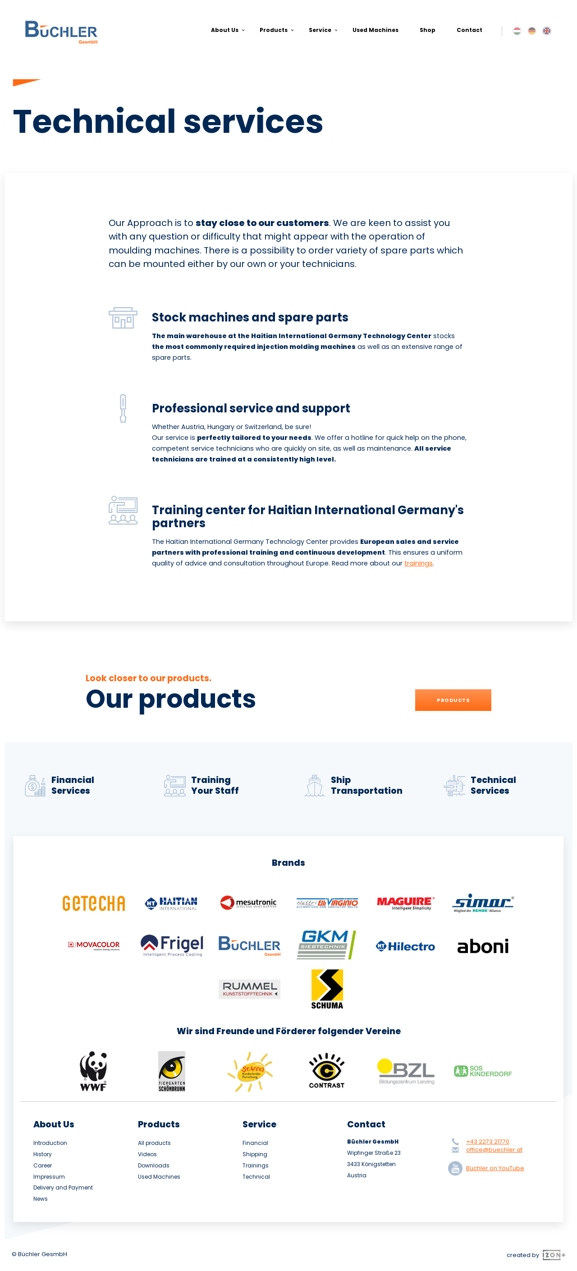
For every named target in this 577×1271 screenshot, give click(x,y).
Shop (427, 30)
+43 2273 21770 (487, 1141)
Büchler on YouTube (488, 1168)
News (40, 1199)
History (42, 1154)
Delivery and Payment (63, 1188)
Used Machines (375, 30)
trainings (418, 563)
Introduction (50, 1143)
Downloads (153, 1165)
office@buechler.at (494, 1149)
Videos (147, 1154)
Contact (469, 30)
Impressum (49, 1177)
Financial (255, 1143)
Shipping (255, 1154)
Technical (256, 1177)
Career (42, 1165)
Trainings (256, 1165)
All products (154, 1143)
